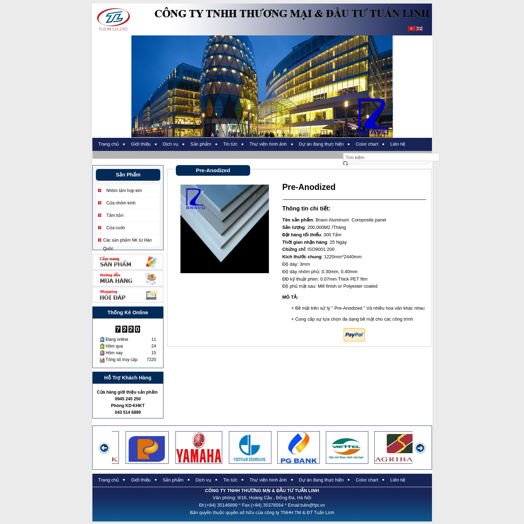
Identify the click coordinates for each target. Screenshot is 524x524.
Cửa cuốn (115, 227)
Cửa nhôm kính (121, 203)
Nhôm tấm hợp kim (124, 190)
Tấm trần (115, 215)
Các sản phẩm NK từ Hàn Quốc (127, 241)
